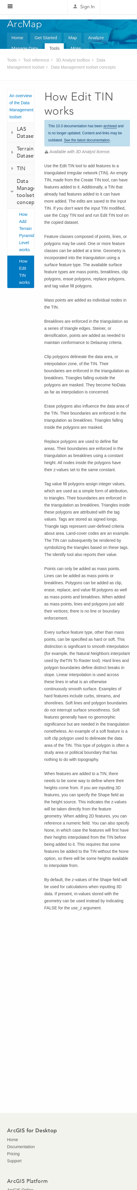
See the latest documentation (86, 140)
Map (72, 37)
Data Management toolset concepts (83, 67)
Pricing (13, 1153)
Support (14, 1160)
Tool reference (36, 60)
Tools (54, 48)
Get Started (45, 37)
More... (78, 48)
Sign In (87, 6)
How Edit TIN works (24, 272)
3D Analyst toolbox (73, 60)
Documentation (21, 1146)
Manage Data (24, 48)
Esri (117, 7)
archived (110, 126)
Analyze (96, 37)
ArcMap (25, 23)
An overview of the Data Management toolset (21, 106)
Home (17, 37)
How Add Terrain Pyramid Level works (26, 232)
